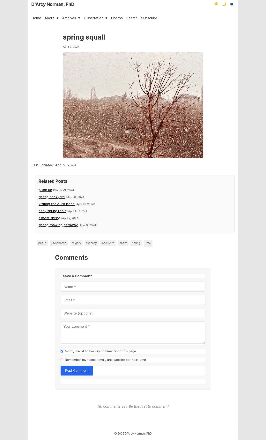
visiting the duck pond (57, 204)
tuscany (91, 243)
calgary (76, 243)
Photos (117, 18)
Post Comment (77, 370)
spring (136, 243)
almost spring (49, 218)
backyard (108, 243)
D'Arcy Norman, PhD (52, 4)
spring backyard (52, 197)
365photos (59, 243)
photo (42, 243)
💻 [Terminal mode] (232, 4)
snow (123, 243)
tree (148, 243)
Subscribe (149, 18)
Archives (71, 18)
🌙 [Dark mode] (224, 4)
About (52, 18)
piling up (45, 190)
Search (131, 18)
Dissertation (95, 18)
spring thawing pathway (58, 225)
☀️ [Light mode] (216, 4)
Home (36, 18)
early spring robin (52, 211)
